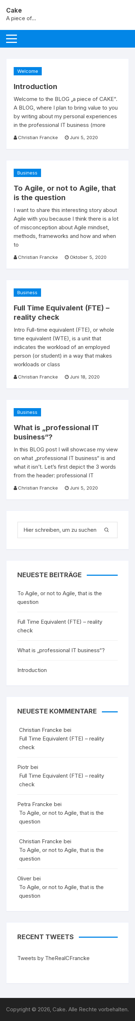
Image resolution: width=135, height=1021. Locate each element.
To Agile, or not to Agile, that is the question (59, 597)
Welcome (27, 71)
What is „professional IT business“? (61, 650)
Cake (14, 10)
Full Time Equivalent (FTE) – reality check (59, 626)
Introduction (35, 86)
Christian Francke (38, 137)
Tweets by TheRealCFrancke (53, 958)
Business (27, 173)
